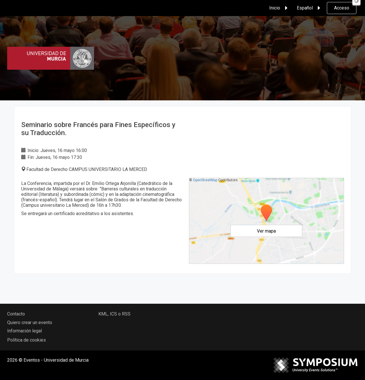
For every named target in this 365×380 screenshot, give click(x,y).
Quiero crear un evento (29, 322)
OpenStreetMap (205, 180)
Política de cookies (26, 340)
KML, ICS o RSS (114, 314)
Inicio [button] (279, 8)
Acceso (341, 8)
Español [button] (309, 8)
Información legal (24, 331)
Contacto (16, 314)
